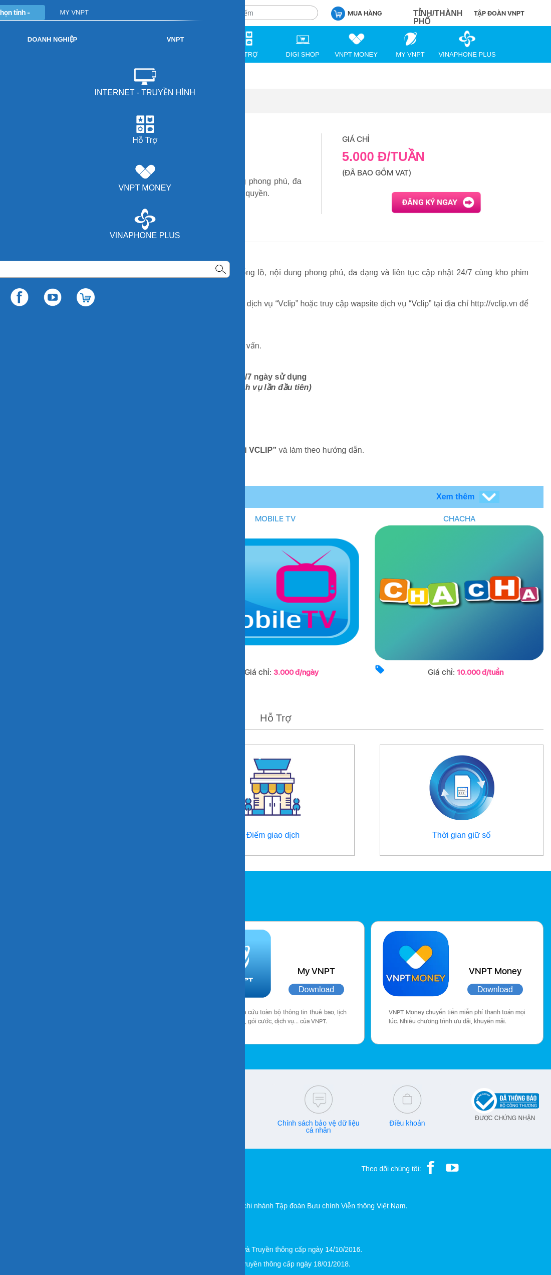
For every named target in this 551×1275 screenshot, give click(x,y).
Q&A (229, 1123)
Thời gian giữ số (461, 835)
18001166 (68, 1123)
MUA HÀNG (356, 13)
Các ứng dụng (50, 893)
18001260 (52, 1130)
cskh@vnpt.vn (141, 1123)
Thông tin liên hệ (89, 835)
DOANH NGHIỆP (181, 12)
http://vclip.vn (98, 450)
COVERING (91, 518)
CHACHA (459, 518)
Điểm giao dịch (273, 835)
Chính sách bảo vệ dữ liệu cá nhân (319, 1126)
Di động (53, 75)
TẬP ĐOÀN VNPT (499, 13)
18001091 (31, 1123)
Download (128, 989)
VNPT (18, 75)
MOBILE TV (275, 518)
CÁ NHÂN (125, 12)
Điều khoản (407, 1123)
